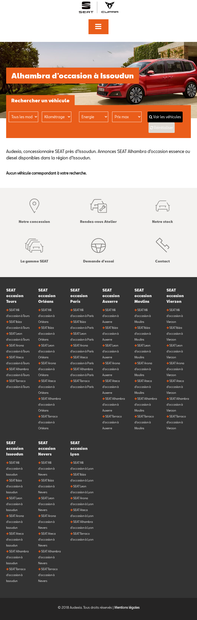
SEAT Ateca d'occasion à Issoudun (15, 539)
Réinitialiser (163, 127)
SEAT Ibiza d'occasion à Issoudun (14, 486)
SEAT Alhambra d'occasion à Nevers (49, 557)
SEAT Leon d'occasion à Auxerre (110, 351)
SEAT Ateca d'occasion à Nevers (47, 539)
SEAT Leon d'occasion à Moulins (142, 351)
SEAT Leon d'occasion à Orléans (46, 351)
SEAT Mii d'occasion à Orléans (46, 315)
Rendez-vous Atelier (98, 210)
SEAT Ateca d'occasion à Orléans (47, 386)
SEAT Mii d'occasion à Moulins (142, 315)
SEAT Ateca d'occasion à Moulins (143, 386)
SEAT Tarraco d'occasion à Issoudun (16, 574)
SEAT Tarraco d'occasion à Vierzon (176, 422)
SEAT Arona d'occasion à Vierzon (175, 369)
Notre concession (34, 210)
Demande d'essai (98, 249)
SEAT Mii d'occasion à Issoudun (14, 468)
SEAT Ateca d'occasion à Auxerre (111, 386)
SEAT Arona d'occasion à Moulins (143, 369)
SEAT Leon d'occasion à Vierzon (174, 351)
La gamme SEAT (34, 249)
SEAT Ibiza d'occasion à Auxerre (110, 333)
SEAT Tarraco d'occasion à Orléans (48, 422)
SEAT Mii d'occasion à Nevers (46, 468)
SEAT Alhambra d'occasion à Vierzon (177, 404)
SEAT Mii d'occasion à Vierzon (174, 315)
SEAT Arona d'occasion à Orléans (47, 369)
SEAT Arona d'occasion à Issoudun (15, 521)
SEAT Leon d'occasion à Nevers (46, 504)
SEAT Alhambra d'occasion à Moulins (145, 404)
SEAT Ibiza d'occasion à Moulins (142, 333)
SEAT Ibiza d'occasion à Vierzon (174, 333)
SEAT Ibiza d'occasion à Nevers (46, 486)
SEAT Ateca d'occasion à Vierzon (175, 386)
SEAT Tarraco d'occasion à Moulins (144, 422)
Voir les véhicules (165, 117)
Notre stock (162, 210)
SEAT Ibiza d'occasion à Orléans (46, 333)
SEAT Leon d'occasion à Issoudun (14, 504)
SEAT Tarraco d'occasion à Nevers (48, 574)
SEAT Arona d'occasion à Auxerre (111, 369)
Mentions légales (127, 607)
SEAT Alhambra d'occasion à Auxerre (113, 404)
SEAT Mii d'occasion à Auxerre (110, 315)
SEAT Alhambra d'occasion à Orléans (49, 404)
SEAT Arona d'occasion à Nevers (47, 521)
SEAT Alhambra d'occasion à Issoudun (17, 557)
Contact (162, 249)
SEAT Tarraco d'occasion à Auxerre (112, 422)
